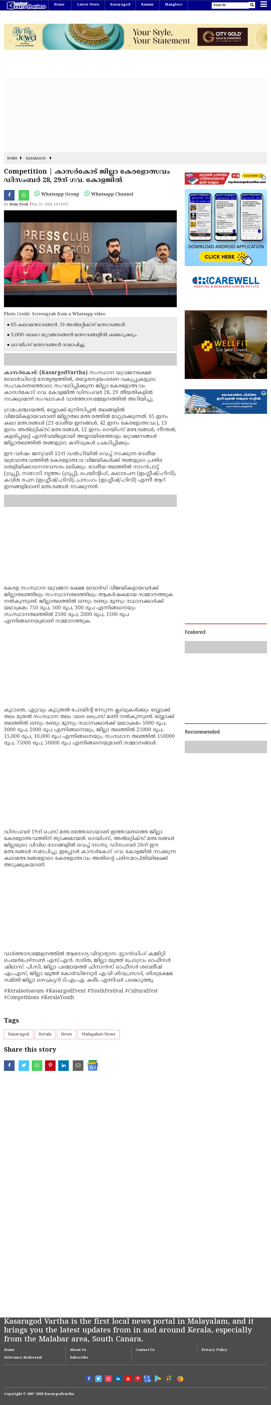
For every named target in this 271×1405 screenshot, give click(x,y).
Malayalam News (98, 1034)
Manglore (173, 5)
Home (59, 5)
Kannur (147, 5)
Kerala (45, 1034)
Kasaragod (120, 5)
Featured (195, 632)
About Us (78, 1350)
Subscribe (79, 1358)
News (66, 1034)
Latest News (88, 5)
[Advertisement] (135, 115)
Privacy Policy (214, 1350)
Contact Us (145, 1350)
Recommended (202, 732)
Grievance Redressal (23, 1358)
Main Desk (18, 204)
